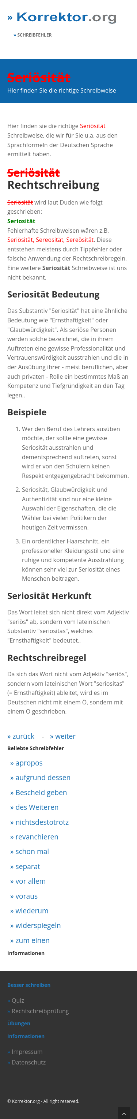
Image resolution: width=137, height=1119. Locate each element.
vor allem (31, 881)
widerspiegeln (38, 925)
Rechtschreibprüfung (40, 1011)
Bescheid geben (41, 792)
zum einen (33, 940)
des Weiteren (37, 807)
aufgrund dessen (43, 777)
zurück (24, 736)
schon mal (32, 851)
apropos (29, 763)
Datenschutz (29, 1062)
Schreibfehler (35, 35)
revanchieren (37, 837)
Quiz (18, 1000)
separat (28, 866)
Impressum (27, 1052)
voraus (27, 896)
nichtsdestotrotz (42, 822)
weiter (65, 736)
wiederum (32, 911)
